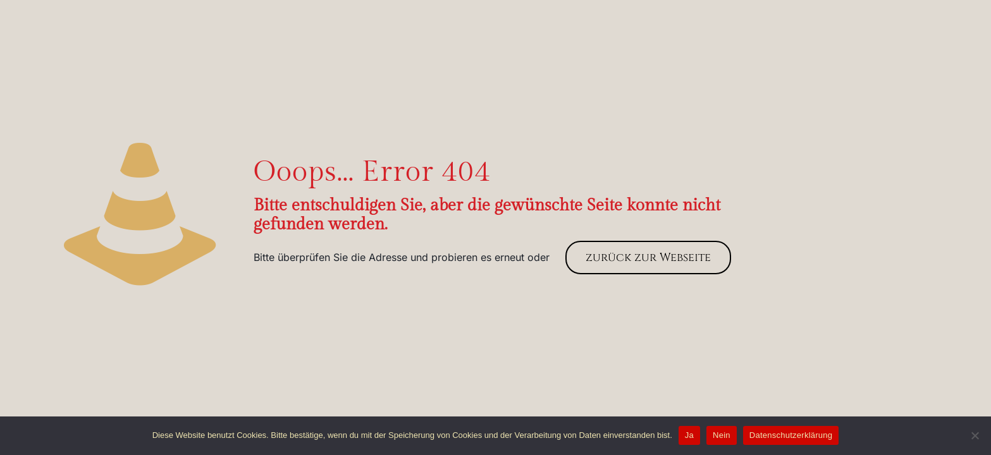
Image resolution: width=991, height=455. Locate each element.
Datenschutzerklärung (790, 435)
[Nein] (975, 435)
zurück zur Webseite (648, 257)
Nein (721, 435)
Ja (689, 435)
